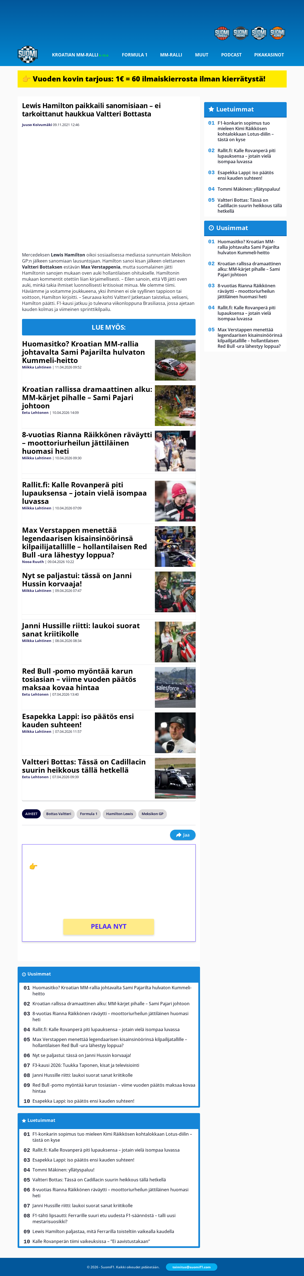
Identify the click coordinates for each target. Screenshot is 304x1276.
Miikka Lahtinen (36, 367)
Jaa (183, 835)
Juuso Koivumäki (37, 124)
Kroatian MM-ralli (80, 55)
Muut (201, 55)
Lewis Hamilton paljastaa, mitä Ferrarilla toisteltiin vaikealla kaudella (103, 1231)
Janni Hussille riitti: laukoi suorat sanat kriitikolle (81, 630)
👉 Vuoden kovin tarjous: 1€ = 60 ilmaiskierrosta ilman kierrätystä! (143, 79)
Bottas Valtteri (58, 813)
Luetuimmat (41, 1120)
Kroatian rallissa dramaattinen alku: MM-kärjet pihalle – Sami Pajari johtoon (87, 397)
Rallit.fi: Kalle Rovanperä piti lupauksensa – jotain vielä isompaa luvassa (84, 493)
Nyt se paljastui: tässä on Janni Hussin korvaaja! (77, 579)
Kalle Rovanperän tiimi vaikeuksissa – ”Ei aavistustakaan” (91, 1241)
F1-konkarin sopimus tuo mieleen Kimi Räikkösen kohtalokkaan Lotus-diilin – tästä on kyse (112, 1137)
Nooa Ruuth (33, 561)
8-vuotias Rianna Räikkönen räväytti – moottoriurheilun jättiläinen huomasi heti (87, 443)
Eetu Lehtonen (35, 412)
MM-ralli (171, 55)
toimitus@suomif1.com (191, 1267)
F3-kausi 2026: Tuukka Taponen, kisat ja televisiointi (85, 1065)
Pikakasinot (269, 55)
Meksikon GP (152, 813)
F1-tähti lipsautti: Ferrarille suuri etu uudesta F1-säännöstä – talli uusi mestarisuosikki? (104, 1218)
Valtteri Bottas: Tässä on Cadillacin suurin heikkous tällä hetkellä (84, 766)
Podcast (231, 55)
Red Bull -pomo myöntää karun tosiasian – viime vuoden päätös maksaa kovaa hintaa (79, 679)
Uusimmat (39, 974)
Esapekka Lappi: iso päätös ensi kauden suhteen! (78, 720)
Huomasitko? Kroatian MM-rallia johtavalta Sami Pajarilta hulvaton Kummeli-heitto (83, 352)
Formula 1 (134, 55)
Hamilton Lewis (119, 813)
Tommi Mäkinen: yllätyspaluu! (63, 1170)
